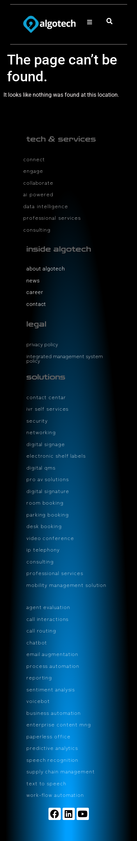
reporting (39, 677)
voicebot (38, 700)
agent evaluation (48, 606)
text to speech (46, 783)
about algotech (45, 269)
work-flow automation (55, 794)
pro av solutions (47, 479)
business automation (53, 712)
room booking (45, 502)
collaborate (38, 182)
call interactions (47, 618)
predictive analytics (52, 747)
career (34, 292)
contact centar (46, 397)
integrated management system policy (64, 358)
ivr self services (47, 408)
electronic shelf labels (56, 455)
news (33, 281)
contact (36, 304)
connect (34, 159)
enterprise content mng (58, 724)
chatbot (36, 642)
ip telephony (43, 549)
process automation (52, 665)
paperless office (48, 736)
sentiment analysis (50, 689)
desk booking (44, 525)
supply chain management (60, 771)
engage (33, 170)
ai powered (38, 194)
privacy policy (42, 344)
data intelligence (45, 206)
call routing (41, 630)
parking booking (47, 514)
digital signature (47, 490)
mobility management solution (66, 584)
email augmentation (52, 653)
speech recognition (52, 759)
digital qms (41, 467)
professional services (51, 217)
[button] (89, 22)
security (37, 420)
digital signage (45, 443)
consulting (37, 229)
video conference (50, 537)
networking (41, 432)
